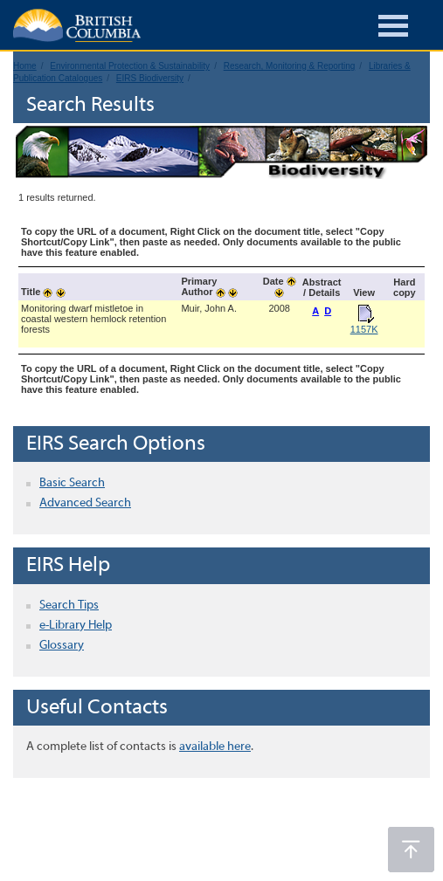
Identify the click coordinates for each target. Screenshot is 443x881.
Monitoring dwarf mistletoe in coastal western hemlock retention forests (93, 318)
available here (215, 747)
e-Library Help (75, 625)
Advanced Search (85, 503)
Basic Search (72, 483)
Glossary (61, 645)
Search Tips (69, 605)
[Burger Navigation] (393, 28)
